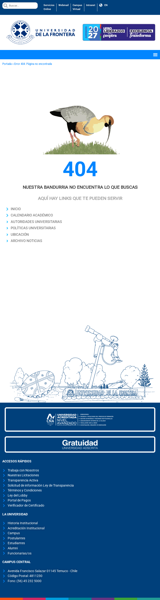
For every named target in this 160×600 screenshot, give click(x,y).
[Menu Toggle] (155, 54)
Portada (7, 64)
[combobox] (20, 5)
